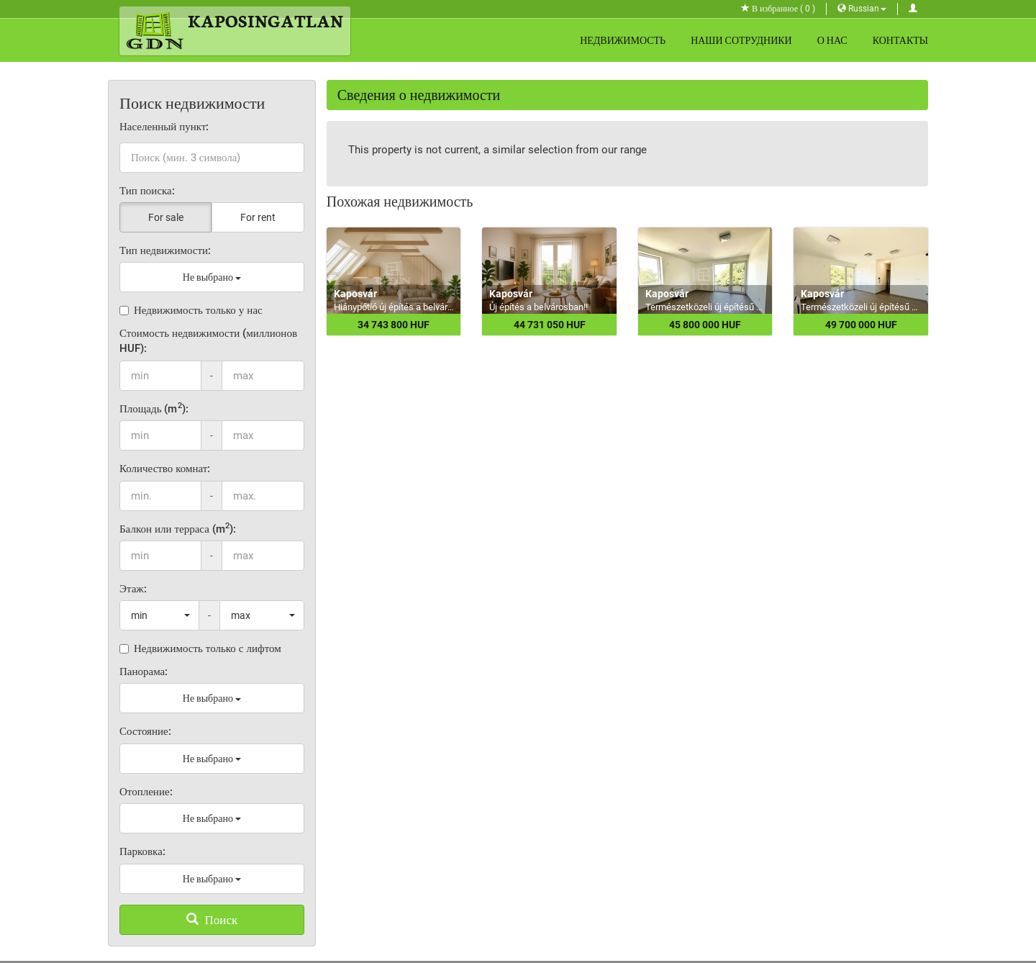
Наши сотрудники (741, 40)
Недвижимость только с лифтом (200, 648)
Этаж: (133, 588)
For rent (258, 217)
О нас (832, 40)
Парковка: (142, 851)
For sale (165, 217)
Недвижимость (622, 40)
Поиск (212, 920)
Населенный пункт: (164, 126)
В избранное (778, 9)
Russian (861, 9)
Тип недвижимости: (165, 250)
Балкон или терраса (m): (177, 528)
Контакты (900, 40)
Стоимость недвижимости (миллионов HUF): (208, 341)
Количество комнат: (164, 468)
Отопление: (146, 791)
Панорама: (143, 671)
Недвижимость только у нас (191, 310)
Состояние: (145, 731)
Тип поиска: (147, 190)
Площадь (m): (153, 408)
